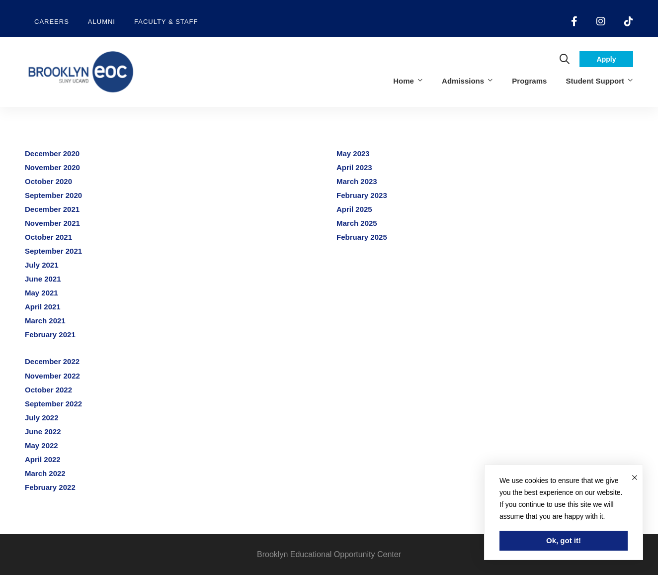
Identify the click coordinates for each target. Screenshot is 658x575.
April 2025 (354, 209)
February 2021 (50, 334)
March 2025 (356, 223)
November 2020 (52, 167)
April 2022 (43, 459)
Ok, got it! (563, 540)
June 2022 (43, 431)
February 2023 (361, 195)
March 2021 (45, 320)
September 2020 (53, 195)
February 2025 (361, 237)
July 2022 (42, 417)
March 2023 (356, 181)
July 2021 (42, 265)
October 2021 (48, 237)
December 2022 (52, 361)
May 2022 (41, 445)
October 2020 (48, 181)
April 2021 (43, 306)
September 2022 (53, 403)
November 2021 (52, 223)
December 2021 (52, 209)
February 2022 (50, 487)
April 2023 (354, 167)
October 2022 (48, 389)
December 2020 (52, 153)
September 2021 (53, 251)
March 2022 (45, 473)
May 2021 (41, 292)
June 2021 (43, 279)
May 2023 (353, 153)
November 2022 (52, 376)
